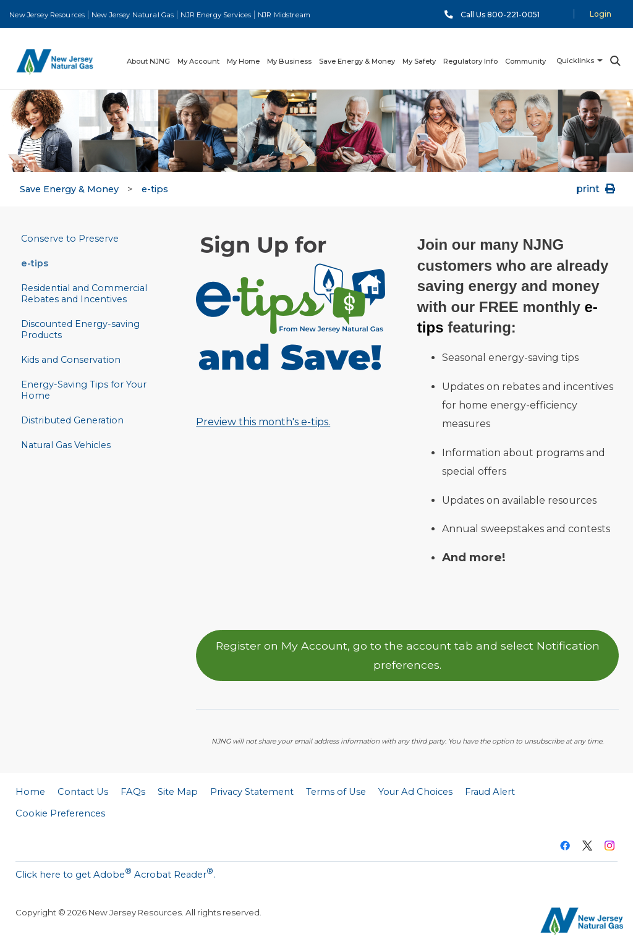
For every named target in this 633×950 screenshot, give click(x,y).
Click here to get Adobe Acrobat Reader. (115, 873)
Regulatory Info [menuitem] (470, 61)
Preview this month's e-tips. (263, 422)
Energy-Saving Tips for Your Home (84, 390)
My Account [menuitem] (198, 61)
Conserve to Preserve (70, 238)
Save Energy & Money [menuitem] (357, 61)
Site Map (178, 791)
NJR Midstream (284, 15)
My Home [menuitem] (243, 61)
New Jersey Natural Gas (132, 15)
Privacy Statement (252, 791)
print (597, 189)
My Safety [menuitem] (419, 61)
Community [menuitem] (525, 61)
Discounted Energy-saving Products (80, 329)
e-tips (155, 189)
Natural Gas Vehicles (66, 445)
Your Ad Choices (415, 791)
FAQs (133, 791)
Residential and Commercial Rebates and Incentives (84, 293)
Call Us (500, 14)
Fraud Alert (490, 791)
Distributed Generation (72, 420)
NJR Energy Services (216, 15)
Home (30, 791)
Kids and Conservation (71, 359)
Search (614, 61)
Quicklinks (575, 60)
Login (600, 14)
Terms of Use (336, 791)
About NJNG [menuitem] (148, 61)
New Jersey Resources (47, 15)
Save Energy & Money (69, 189)
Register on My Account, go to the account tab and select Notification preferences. (408, 655)
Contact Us (82, 791)
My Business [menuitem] (289, 61)
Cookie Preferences (60, 813)
